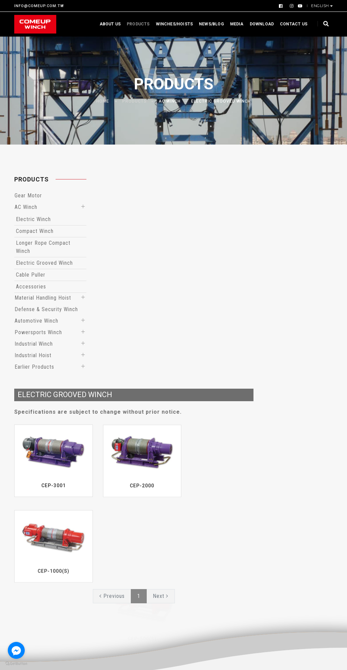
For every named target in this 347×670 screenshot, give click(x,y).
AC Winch (170, 101)
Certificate (27, 535)
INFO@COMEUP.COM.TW (39, 6)
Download (258, 24)
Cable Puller (30, 276)
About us (106, 24)
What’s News (194, 508)
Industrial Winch (34, 345)
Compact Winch (35, 232)
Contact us (290, 24)
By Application (141, 508)
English (320, 5)
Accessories (31, 288)
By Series (135, 528)
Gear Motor (28, 197)
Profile (22, 545)
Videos (296, 508)
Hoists (132, 539)
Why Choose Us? (34, 508)
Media (233, 24)
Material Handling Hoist (43, 299)
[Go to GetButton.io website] (16, 663)
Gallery (296, 518)
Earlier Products (34, 368)
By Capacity (138, 518)
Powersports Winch (38, 333)
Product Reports (199, 518)
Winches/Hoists (171, 24)
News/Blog (208, 24)
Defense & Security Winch (46, 310)
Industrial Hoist (33, 356)
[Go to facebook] (16, 650)
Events (187, 528)
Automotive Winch (36, 322)
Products (134, 24)
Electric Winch (33, 220)
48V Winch (136, 589)
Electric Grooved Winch (221, 101)
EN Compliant (140, 549)
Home (102, 101)
